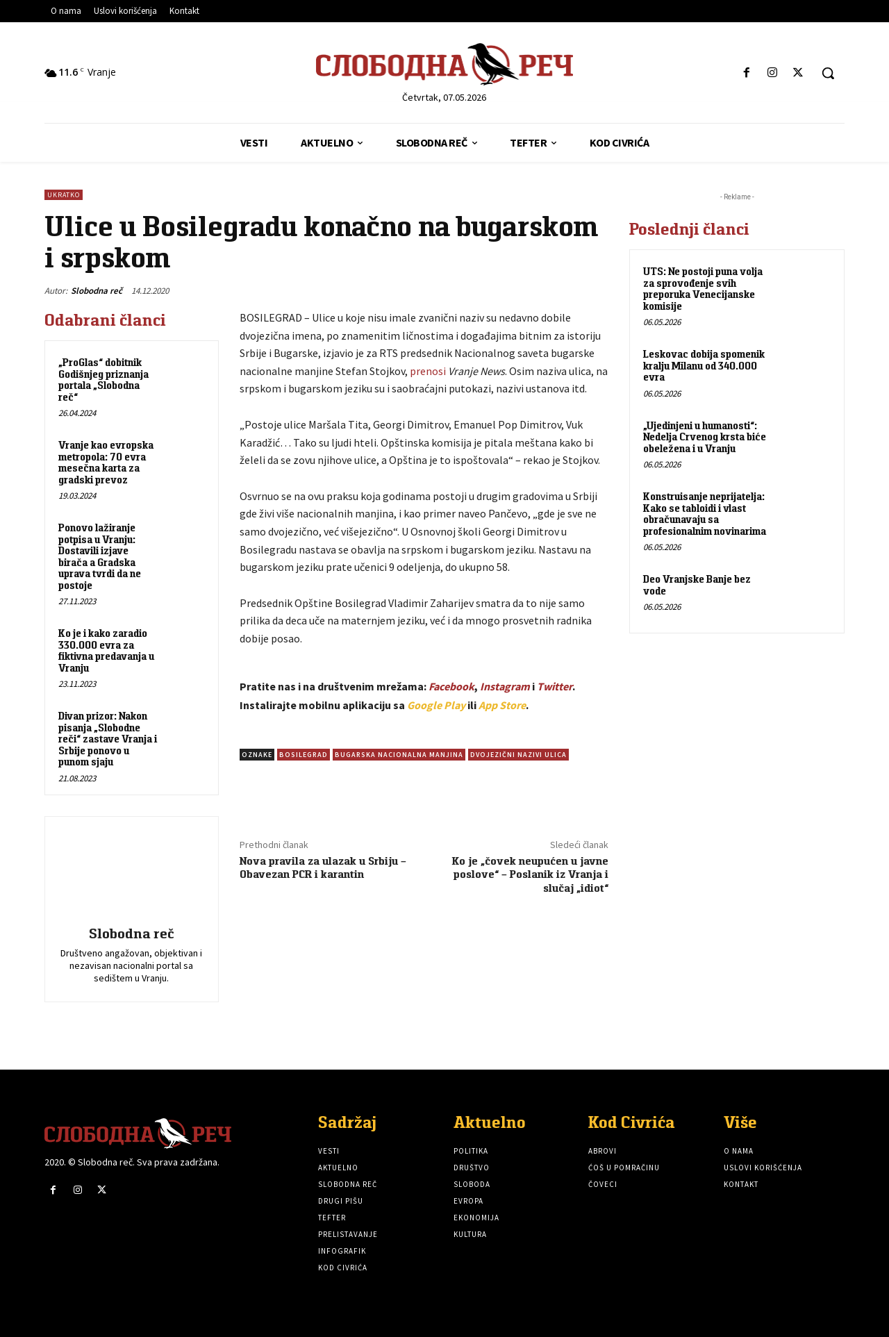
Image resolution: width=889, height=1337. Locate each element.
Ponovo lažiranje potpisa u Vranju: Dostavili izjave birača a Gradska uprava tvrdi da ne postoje (99, 556)
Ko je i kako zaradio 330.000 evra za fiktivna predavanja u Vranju (106, 650)
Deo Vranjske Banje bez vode (697, 585)
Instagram (505, 686)
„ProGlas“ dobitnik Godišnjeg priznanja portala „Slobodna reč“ (103, 379)
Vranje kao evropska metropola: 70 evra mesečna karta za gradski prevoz (105, 462)
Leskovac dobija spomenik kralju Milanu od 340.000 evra (704, 365)
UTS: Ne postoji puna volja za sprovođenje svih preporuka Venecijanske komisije (703, 288)
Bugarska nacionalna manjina (399, 754)
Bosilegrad (303, 754)
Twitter (554, 686)
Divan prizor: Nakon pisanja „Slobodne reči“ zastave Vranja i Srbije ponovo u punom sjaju (107, 738)
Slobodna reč (96, 291)
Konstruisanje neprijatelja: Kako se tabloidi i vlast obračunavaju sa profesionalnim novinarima (704, 513)
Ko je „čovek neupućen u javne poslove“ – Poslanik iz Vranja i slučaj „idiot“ (530, 874)
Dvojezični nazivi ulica (518, 754)
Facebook (451, 686)
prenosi (428, 371)
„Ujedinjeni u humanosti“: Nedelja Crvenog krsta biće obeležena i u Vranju (704, 437)
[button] (828, 73)
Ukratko (63, 195)
